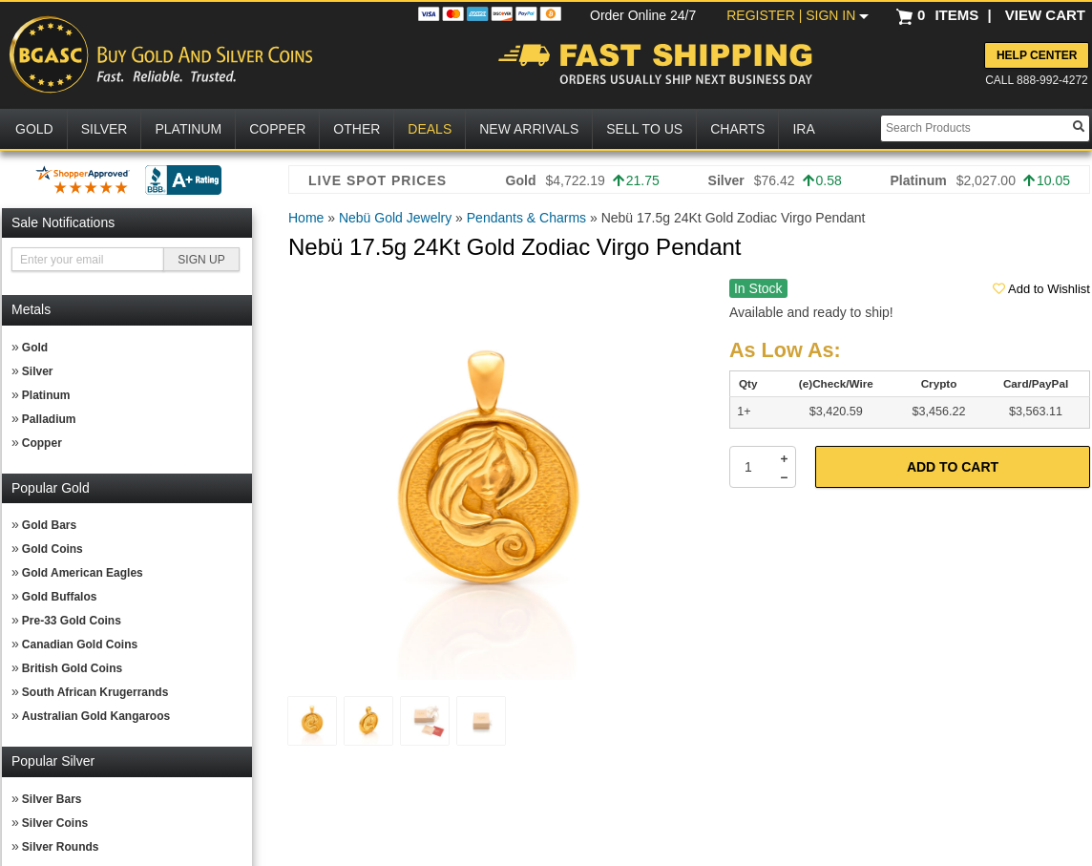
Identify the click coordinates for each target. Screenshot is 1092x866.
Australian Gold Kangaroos (96, 716)
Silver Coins (55, 823)
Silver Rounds (60, 847)
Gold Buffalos (59, 596)
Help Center (1037, 55)
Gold (35, 347)
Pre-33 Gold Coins (71, 620)
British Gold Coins (72, 668)
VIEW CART (1045, 15)
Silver (37, 371)
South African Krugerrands (95, 692)
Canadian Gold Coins (79, 644)
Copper (42, 443)
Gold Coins (52, 549)
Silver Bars (52, 799)
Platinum (46, 395)
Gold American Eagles (82, 573)
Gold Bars (49, 525)
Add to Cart (952, 467)
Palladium (49, 419)
